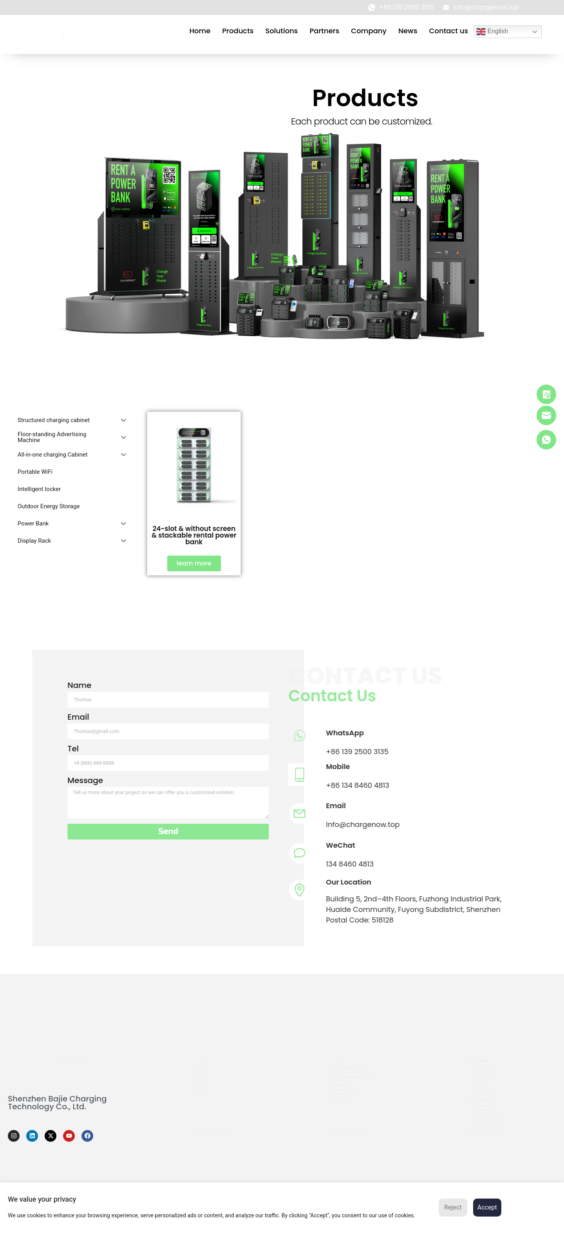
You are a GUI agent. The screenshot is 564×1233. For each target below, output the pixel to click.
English (492, 31)
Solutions (281, 31)
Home (199, 31)
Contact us (448, 31)
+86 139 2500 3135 (148, 751)
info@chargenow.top (486, 1097)
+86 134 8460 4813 (148, 785)
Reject (452, 1207)
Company (369, 31)
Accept (487, 1207)
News (408, 31)
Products (237, 31)
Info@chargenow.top (153, 824)
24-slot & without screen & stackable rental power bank (194, 535)
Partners (324, 31)
